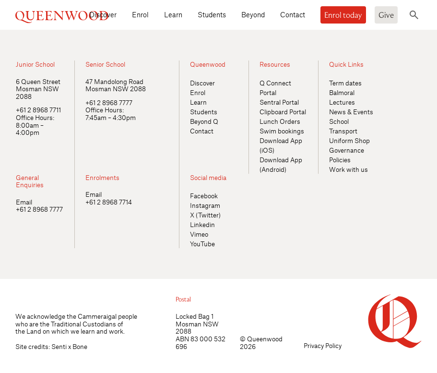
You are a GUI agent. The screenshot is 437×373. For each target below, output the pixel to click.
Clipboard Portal (283, 112)
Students (212, 14)
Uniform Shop (349, 140)
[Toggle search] (414, 15)
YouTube (202, 244)
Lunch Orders (280, 121)
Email (24, 202)
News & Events (351, 112)
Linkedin (202, 224)
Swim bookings (282, 131)
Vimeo (199, 234)
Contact (292, 14)
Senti (59, 346)
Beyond (253, 14)
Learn (173, 14)
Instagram (205, 205)
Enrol (140, 14)
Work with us (348, 169)
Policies (340, 160)
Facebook (204, 196)
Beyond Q (204, 121)
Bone (79, 346)
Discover (103, 14)
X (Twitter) (205, 215)
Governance (346, 150)
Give (386, 15)
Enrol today (343, 15)
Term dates (345, 83)
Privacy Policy (323, 345)
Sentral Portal (279, 102)
